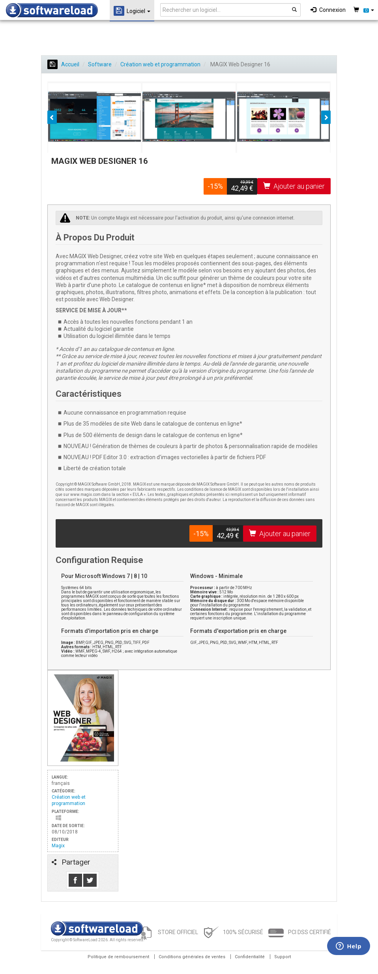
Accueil (63, 64)
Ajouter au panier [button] (294, 186)
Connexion (328, 10)
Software (100, 64)
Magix (58, 845)
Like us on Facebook (75, 880)
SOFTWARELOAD (52, 10)
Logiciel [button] (132, 11)
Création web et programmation (160, 64)
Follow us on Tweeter (90, 880)
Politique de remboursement (118, 956)
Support (282, 956)
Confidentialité (250, 956)
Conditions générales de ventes (192, 956)
